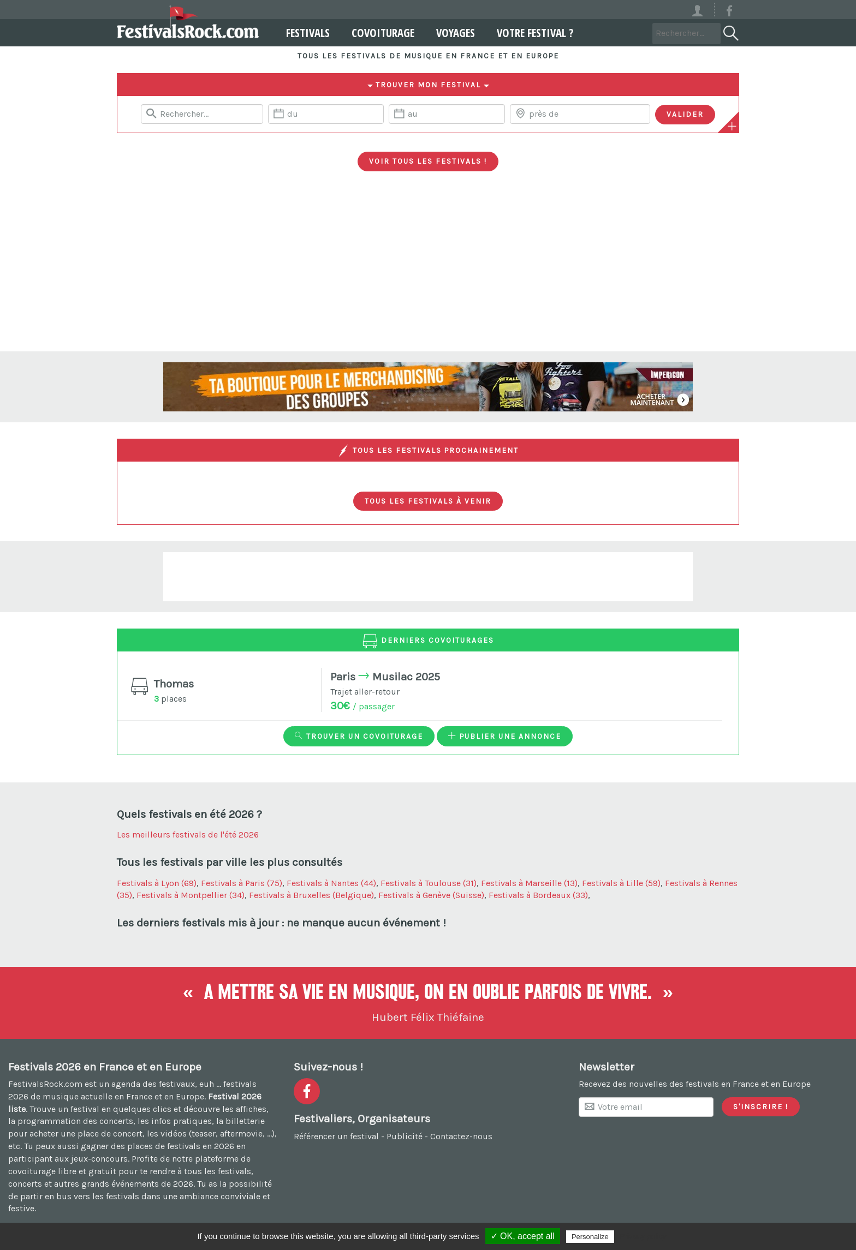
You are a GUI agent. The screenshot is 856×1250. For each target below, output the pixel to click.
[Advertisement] (428, 269)
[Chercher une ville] (580, 114)
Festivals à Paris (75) (241, 883)
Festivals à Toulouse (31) (429, 883)
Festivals (302, 32)
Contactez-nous (461, 1136)
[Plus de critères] (732, 126)
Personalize (590, 1237)
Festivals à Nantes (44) (331, 883)
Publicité (405, 1136)
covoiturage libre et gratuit (62, 1171)
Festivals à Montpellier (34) (190, 895)
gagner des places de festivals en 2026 (157, 1146)
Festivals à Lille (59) (621, 883)
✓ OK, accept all (523, 1236)
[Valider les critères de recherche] (685, 114)
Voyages (450, 32)
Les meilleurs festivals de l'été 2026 (188, 834)
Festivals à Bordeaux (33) (538, 895)
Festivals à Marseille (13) (529, 883)
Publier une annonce (504, 736)
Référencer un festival (336, 1136)
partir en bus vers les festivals (79, 1196)
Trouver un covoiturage (359, 736)
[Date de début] (326, 114)
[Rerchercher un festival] (202, 114)
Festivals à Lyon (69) (157, 883)
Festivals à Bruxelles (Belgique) (311, 895)
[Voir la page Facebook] (729, 13)
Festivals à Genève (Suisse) (431, 895)
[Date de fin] (446, 114)
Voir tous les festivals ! (428, 161)
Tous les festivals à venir (428, 501)
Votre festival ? (529, 32)
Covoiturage (377, 32)
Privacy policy (643, 1236)
